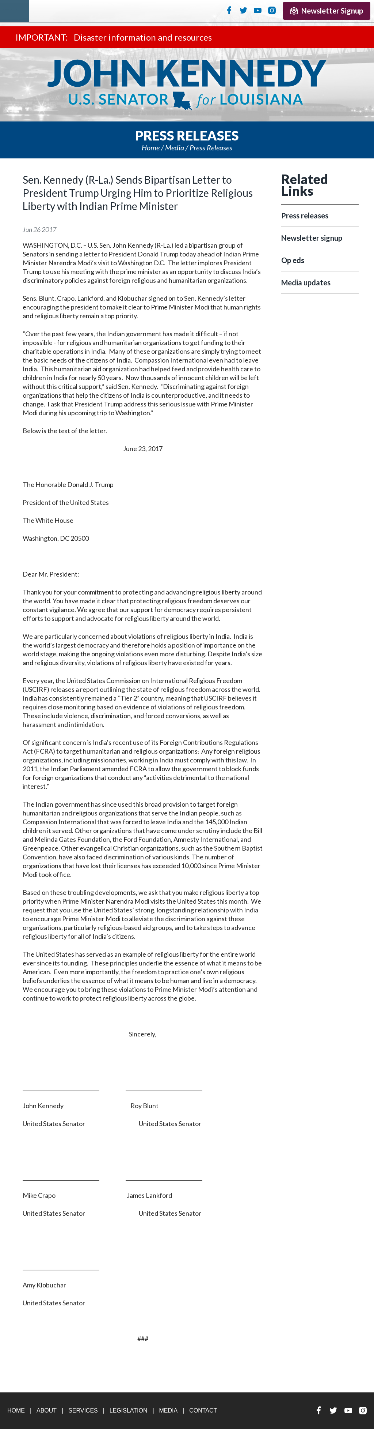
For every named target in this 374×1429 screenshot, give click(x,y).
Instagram (272, 10)
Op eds (292, 260)
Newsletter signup (311, 237)
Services (83, 1410)
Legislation (129, 1410)
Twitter (243, 10)
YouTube (258, 10)
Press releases (211, 147)
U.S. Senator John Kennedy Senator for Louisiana (187, 84)
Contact (203, 1410)
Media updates (306, 282)
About (47, 1410)
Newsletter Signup (326, 10)
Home (151, 147)
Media (174, 147)
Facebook (229, 10)
